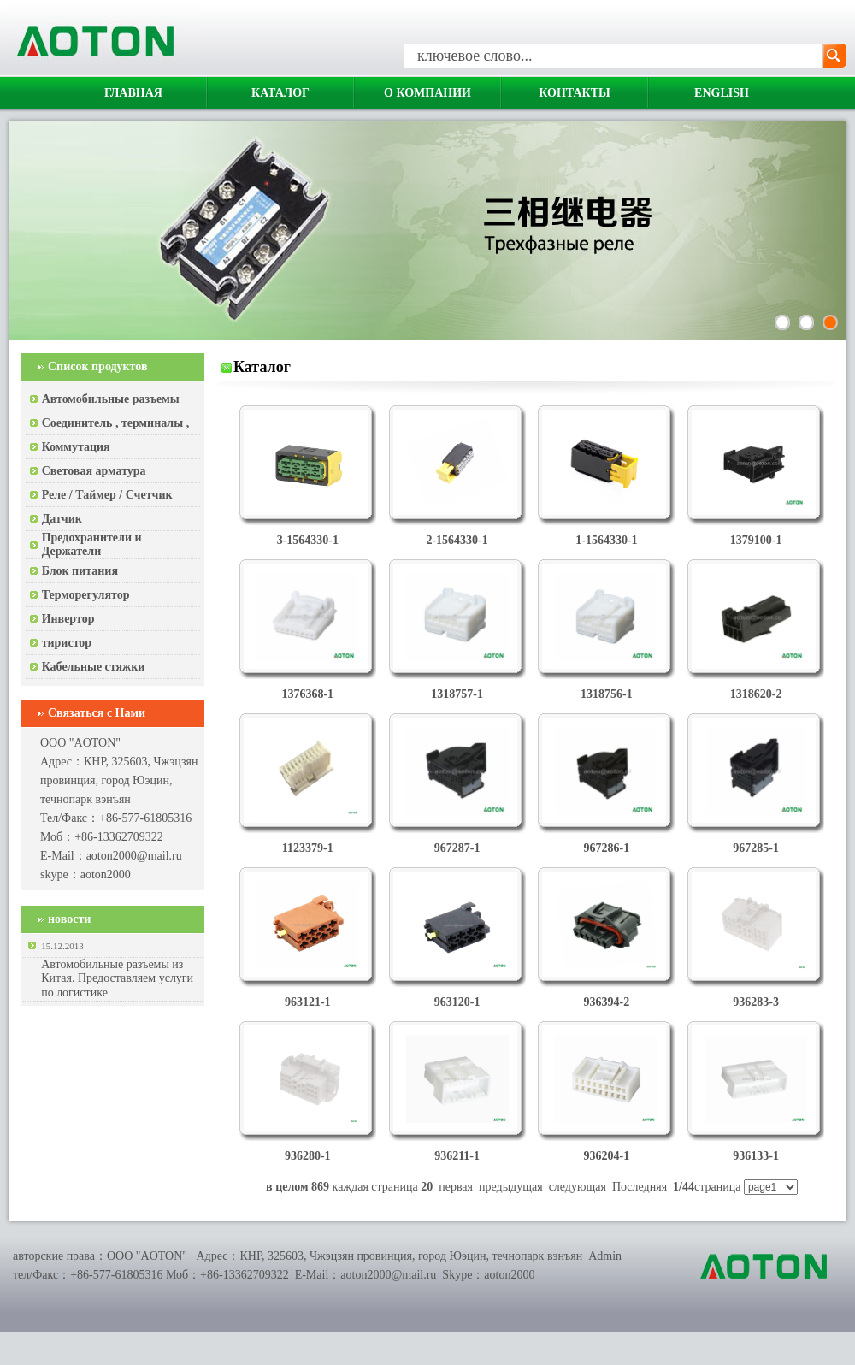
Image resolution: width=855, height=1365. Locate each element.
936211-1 (457, 1155)
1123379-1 (307, 848)
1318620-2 (756, 694)
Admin (605, 1256)
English (721, 92)
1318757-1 (457, 694)
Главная (133, 92)
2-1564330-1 (456, 540)
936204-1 (607, 1155)
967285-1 (756, 848)
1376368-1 (307, 694)
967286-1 (607, 848)
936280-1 (308, 1155)
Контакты (574, 92)
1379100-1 (756, 540)
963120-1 (457, 1002)
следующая (577, 1186)
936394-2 (607, 1002)
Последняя (639, 1186)
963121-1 (308, 1002)
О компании (427, 92)
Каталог (280, 92)
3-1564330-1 (308, 540)
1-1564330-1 (606, 540)
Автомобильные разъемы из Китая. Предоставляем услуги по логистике (117, 978)
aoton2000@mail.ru (134, 855)
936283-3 (756, 1002)
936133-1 (756, 1155)
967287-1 (457, 848)
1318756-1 (607, 694)
